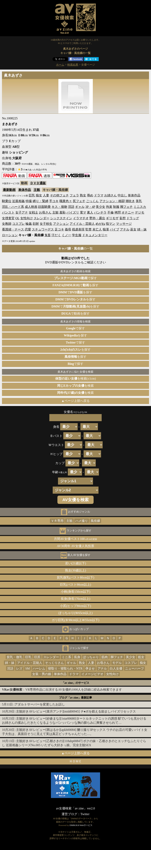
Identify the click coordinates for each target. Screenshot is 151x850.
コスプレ (18, 223)
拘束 (109, 206)
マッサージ (124, 223)
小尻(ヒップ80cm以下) (75, 606)
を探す (75, 335)
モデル (117, 662)
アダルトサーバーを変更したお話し (40, 704)
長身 (77, 657)
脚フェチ (126, 206)
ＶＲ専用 (57, 520)
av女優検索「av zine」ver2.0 (75, 808)
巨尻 (37, 657)
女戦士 (33, 212)
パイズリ (72, 212)
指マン (110, 223)
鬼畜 (47, 235)
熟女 (83, 195)
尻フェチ (79, 201)
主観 (37, 189)
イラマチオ (81, 218)
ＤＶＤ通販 (38, 183)
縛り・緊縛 (40, 201)
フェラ (74, 195)
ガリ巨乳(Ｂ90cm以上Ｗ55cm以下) (75, 620)
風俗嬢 (95, 520)
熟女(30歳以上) (75, 570)
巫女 (133, 229)
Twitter (84, 814)
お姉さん (110, 195)
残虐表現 (78, 229)
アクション (61, 223)
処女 (141, 657)
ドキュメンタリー (94, 235)
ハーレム (39, 668)
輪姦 (29, 223)
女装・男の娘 (41, 674)
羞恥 (62, 212)
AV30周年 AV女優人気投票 (75, 546)
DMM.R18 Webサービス (81, 825)
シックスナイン (61, 218)
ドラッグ (132, 218)
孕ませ (90, 668)
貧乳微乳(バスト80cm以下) (75, 577)
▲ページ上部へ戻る (75, 400)
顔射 (36, 223)
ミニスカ (140, 206)
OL (17, 218)
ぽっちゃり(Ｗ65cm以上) (75, 613)
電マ (83, 212)
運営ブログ (69, 814)
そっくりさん (54, 662)
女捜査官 (8, 218)
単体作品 (24, 189)
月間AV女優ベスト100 (75, 539)
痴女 (39, 195)
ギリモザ (112, 218)
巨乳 (32, 195)
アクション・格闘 (112, 201)
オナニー (128, 212)
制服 (116, 206)
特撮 (29, 201)
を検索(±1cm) (75, 378)
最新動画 (9, 189)
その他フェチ (59, 195)
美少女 (100, 206)
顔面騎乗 (44, 206)
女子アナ (21, 212)
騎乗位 (6, 201)
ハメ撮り (81, 520)
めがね (100, 223)
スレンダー (41, 218)
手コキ (54, 201)
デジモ (139, 212)
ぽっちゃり (91, 657)
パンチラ (100, 212)
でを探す (75, 285)
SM (27, 668)
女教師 (6, 223)
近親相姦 (18, 201)
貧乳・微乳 (14, 657)
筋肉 (104, 657)
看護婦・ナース (13, 229)
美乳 (139, 201)
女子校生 (46, 223)
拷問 (117, 212)
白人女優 (116, 668)
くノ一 (66, 235)
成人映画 (31, 206)
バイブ (114, 229)
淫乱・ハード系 (13, 206)
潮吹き (130, 201)
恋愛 (28, 229)
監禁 (88, 229)
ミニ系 (66, 657)
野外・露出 (97, 218)
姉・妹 (142, 229)
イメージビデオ (92, 674)
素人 (90, 212)
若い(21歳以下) (75, 563)
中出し (122, 195)
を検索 (75, 385)
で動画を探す (75, 313)
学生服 (76, 235)
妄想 (122, 218)
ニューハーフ (134, 668)
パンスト (8, 212)
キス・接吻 (59, 206)
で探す (75, 278)
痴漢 (106, 229)
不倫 (110, 212)
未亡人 (97, 229)
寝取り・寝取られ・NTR (65, 668)
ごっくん (92, 201)
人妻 (46, 195)
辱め (90, 195)
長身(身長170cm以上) (75, 598)
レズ (19, 668)
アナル (124, 229)
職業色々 (65, 201)
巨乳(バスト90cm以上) (75, 584)
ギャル (80, 206)
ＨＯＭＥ (75, 761)
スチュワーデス (43, 229)
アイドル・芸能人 (82, 223)
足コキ (59, 229)
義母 (68, 229)
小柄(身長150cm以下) (75, 591)
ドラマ (98, 195)
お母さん (45, 212)
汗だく (56, 235)
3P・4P (90, 206)
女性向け (26, 218)
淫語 (71, 206)
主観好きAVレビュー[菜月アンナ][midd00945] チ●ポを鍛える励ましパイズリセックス (76, 711)
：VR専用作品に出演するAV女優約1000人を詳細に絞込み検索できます (62, 689)
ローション (10, 235)
